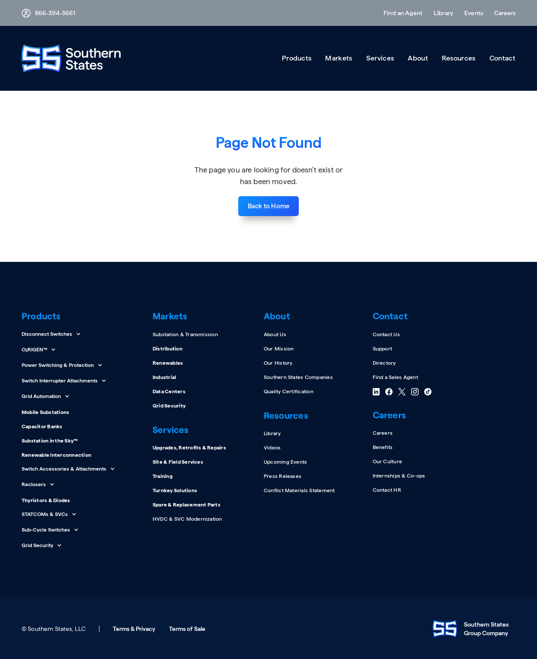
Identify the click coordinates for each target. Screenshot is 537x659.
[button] (502, 13)
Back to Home (268, 206)
